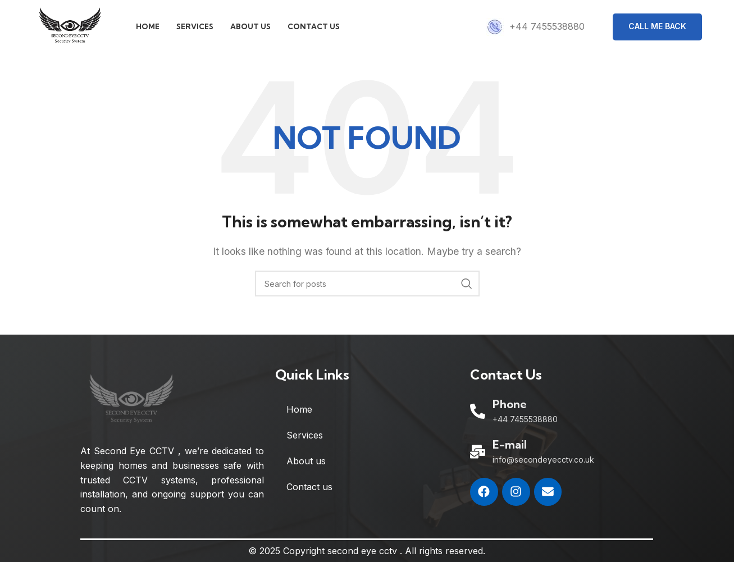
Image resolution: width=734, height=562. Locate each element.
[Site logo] (72, 27)
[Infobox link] (535, 28)
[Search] (367, 286)
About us (306, 463)
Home (299, 412)
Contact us (309, 489)
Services (304, 438)
